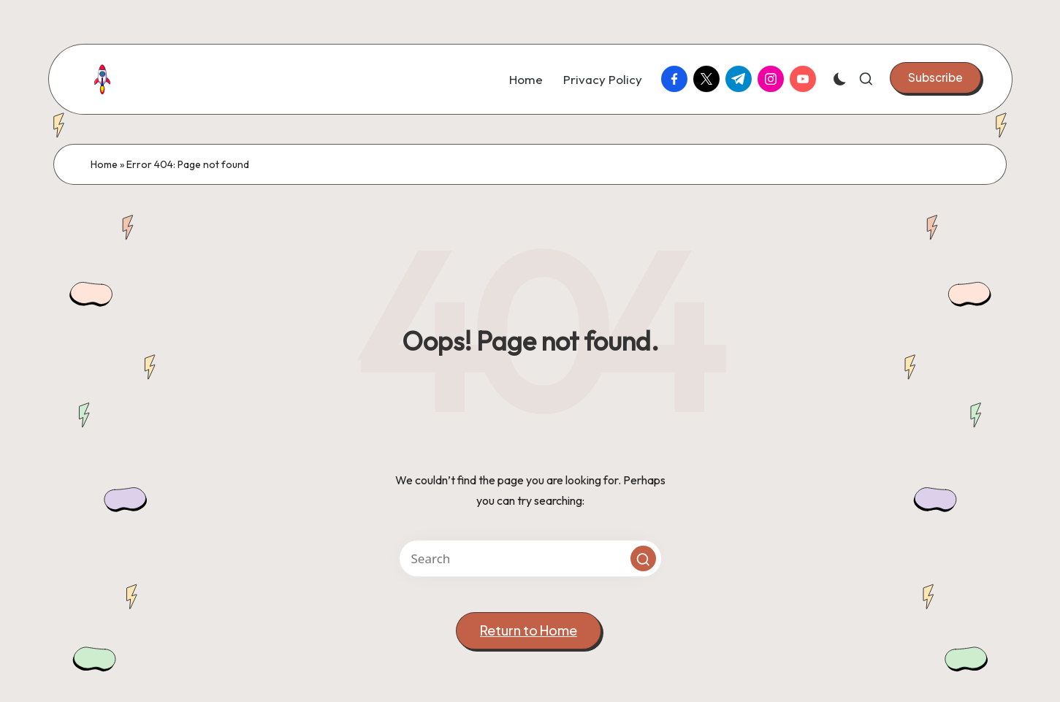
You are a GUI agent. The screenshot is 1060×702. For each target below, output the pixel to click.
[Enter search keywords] (530, 558)
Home (104, 164)
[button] (935, 77)
